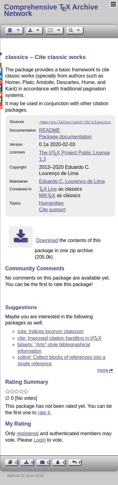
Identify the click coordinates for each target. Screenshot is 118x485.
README (49, 129)
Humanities (51, 202)
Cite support (52, 209)
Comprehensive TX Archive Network (51, 10)
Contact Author (64, 461)
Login (40, 439)
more (102, 369)
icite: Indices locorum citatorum (51, 330)
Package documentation (65, 136)
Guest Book (16, 461)
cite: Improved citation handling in (59, 337)
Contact (48, 461)
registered (27, 432)
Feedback (80, 461)
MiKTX (47, 194)
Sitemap (32, 461)
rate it (44, 412)
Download (47, 239)
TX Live (48, 188)
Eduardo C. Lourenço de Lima (71, 180)
